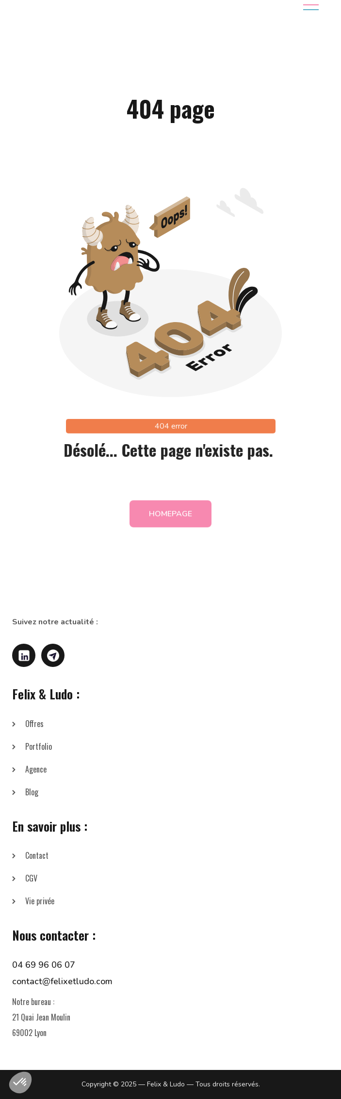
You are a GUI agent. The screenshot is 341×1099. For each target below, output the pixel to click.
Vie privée (39, 901)
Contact (37, 855)
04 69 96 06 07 (43, 965)
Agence (36, 769)
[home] (82, 7)
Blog (31, 792)
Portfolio (38, 746)
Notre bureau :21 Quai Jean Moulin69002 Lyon (41, 1017)
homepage (170, 517)
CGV (31, 878)
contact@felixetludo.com (62, 981)
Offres (34, 723)
